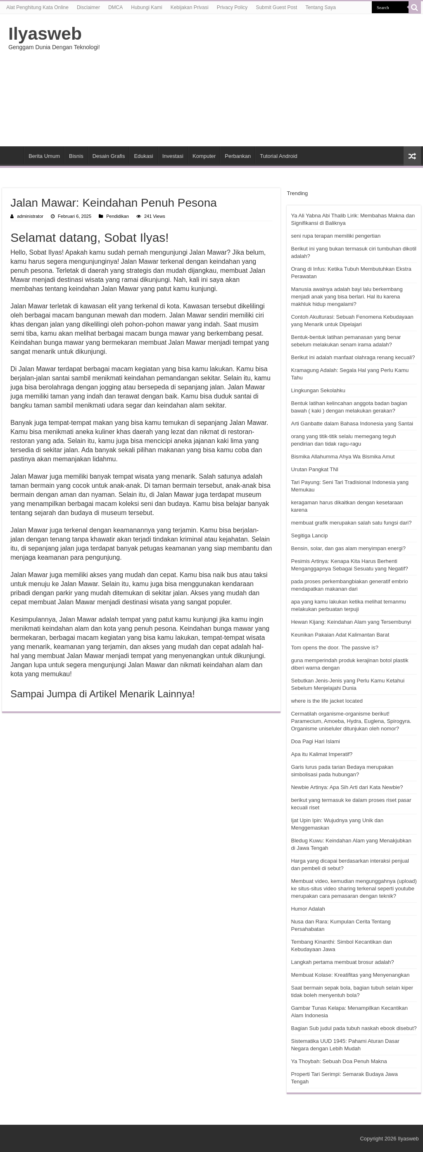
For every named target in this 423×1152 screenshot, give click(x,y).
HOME (13, 155)
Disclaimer (88, 7)
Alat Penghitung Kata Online (37, 7)
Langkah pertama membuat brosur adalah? (342, 962)
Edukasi (143, 156)
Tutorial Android (278, 156)
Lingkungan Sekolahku (318, 390)
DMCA (115, 7)
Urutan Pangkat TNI (314, 469)
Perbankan (238, 156)
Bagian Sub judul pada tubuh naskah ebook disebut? (353, 1028)
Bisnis (76, 156)
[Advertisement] (264, 80)
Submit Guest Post (276, 7)
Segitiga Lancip (309, 535)
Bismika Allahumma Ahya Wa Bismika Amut (342, 456)
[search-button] (415, 7)
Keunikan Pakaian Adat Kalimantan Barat (340, 635)
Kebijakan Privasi (190, 7)
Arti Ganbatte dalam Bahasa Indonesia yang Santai (352, 423)
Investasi (172, 156)
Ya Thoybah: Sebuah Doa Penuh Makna (339, 1061)
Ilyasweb (45, 33)
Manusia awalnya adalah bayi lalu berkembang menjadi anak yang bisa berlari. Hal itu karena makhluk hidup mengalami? (346, 296)
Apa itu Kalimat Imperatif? (321, 754)
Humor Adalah (308, 909)
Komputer (204, 156)
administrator (30, 216)
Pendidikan (117, 216)
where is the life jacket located (326, 701)
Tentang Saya (320, 7)
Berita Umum (44, 156)
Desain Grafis (109, 156)
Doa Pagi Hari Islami (315, 741)
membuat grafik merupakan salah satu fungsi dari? (351, 523)
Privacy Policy (232, 7)
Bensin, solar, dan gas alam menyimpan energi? (348, 548)
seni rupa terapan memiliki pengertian (335, 236)
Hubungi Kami (146, 7)
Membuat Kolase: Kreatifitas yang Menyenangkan (350, 975)
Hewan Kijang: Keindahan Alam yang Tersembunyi (351, 622)
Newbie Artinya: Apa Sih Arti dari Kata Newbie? (347, 787)
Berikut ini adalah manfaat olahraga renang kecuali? (353, 357)
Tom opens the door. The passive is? (334, 647)
